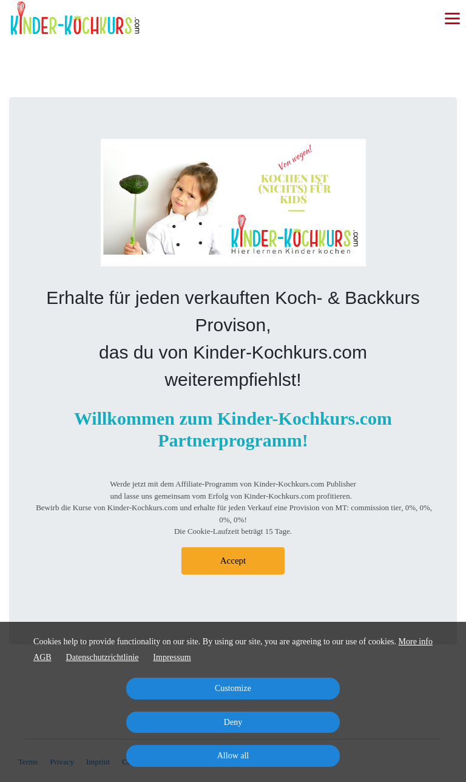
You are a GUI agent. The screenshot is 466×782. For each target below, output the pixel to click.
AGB (42, 657)
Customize (233, 688)
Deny (233, 722)
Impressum (172, 657)
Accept (233, 560)
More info (416, 641)
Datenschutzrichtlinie (102, 657)
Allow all (233, 755)
